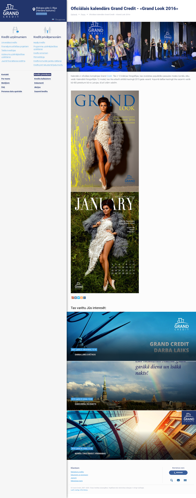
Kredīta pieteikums (42, 74)
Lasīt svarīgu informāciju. (79, 490)
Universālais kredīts (9, 42)
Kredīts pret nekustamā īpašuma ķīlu (48, 65)
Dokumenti (39, 83)
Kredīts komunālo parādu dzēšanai (47, 61)
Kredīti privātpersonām (47, 37)
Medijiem (5, 83)
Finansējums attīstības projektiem (15, 46)
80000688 (179, 472)
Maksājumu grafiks (77, 472)
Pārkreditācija (39, 57)
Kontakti (5, 74)
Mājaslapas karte (77, 481)
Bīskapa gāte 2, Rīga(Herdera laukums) (46, 9)
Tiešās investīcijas (8, 50)
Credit (109, 76)
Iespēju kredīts (39, 42)
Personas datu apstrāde (11, 91)
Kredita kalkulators (42, 79)
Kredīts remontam (40, 53)
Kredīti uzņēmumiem (13, 37)
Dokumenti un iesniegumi (79, 475)
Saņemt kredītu (41, 91)
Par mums (5, 79)
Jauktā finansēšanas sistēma (13, 61)
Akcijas (37, 87)
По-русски (60, 20)
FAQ (3, 87)
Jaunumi (74, 478)
